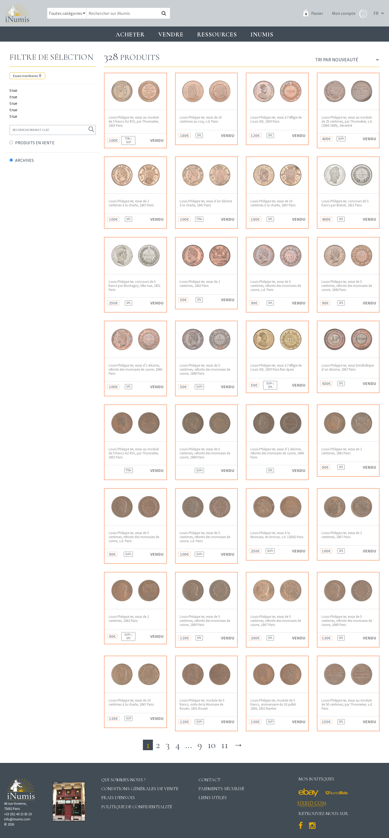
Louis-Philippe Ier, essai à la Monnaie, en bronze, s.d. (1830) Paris (276, 535)
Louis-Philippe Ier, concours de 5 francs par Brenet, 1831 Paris (344, 203)
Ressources (217, 34)
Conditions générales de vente (139, 789)
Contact (209, 780)
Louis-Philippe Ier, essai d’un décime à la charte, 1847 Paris (206, 203)
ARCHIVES (24, 160)
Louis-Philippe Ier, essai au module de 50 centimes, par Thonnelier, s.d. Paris (347, 704)
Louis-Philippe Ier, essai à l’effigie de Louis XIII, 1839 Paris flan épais (276, 367)
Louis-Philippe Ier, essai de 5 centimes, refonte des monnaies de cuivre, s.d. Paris (275, 286)
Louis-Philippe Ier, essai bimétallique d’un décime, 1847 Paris (347, 367)
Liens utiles (213, 797)
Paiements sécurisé (221, 789)
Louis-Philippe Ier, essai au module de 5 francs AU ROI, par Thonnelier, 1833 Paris (134, 121)
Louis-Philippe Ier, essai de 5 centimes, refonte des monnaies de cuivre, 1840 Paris (346, 286)
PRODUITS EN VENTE (35, 142)
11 (224, 745)
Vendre (170, 34)
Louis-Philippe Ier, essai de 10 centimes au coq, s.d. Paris (201, 119)
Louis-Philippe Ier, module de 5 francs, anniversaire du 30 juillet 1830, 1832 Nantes (273, 704)
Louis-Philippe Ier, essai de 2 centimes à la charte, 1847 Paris (131, 203)
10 (211, 745)
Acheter (130, 34)
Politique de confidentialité (136, 807)
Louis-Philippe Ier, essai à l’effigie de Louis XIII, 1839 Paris (276, 119)
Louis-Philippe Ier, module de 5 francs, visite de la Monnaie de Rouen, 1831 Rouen (202, 704)
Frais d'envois (118, 797)
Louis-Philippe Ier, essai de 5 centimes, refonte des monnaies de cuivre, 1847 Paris (275, 621)
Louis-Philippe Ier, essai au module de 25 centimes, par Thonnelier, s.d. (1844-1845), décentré (347, 121)
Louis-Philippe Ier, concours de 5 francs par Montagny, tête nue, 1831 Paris (134, 286)
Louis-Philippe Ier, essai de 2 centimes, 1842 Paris (200, 284)
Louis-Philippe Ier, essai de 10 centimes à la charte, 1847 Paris (273, 203)
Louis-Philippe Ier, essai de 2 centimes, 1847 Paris (341, 535)
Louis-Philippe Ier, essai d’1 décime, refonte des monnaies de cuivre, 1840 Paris (135, 369)
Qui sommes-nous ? (123, 780)
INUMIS (261, 34)
